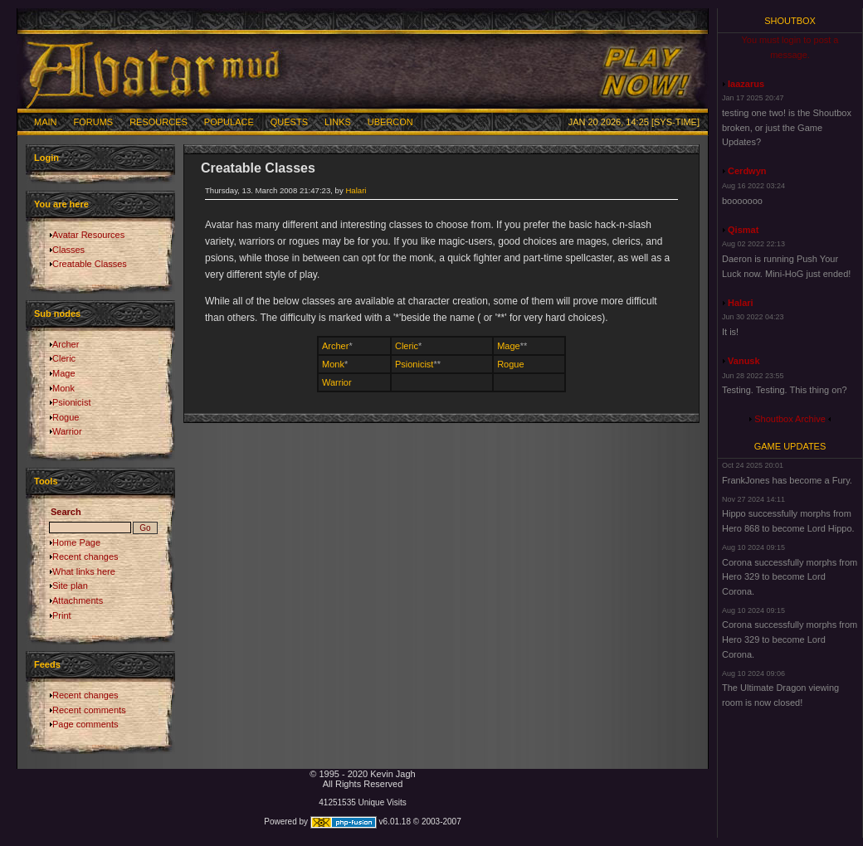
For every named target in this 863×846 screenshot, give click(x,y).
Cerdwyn (747, 171)
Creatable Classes (89, 264)
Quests (289, 122)
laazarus (746, 84)
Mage (64, 373)
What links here (83, 571)
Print (61, 615)
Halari (355, 190)
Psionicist (71, 402)
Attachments (77, 600)
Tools (46, 481)
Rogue (65, 417)
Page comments (85, 724)
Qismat (743, 230)
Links (337, 122)
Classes (68, 250)
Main (45, 122)
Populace (229, 122)
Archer (65, 344)
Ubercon (390, 122)
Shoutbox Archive (790, 419)
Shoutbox (790, 21)
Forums (94, 122)
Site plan (70, 586)
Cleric (64, 358)
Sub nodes (57, 313)
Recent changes (85, 557)
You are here (61, 204)
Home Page (76, 542)
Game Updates (790, 446)
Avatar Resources (88, 235)
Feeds (47, 664)
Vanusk (744, 361)
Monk (63, 388)
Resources (158, 122)
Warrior (67, 431)
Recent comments (89, 710)
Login (46, 158)
